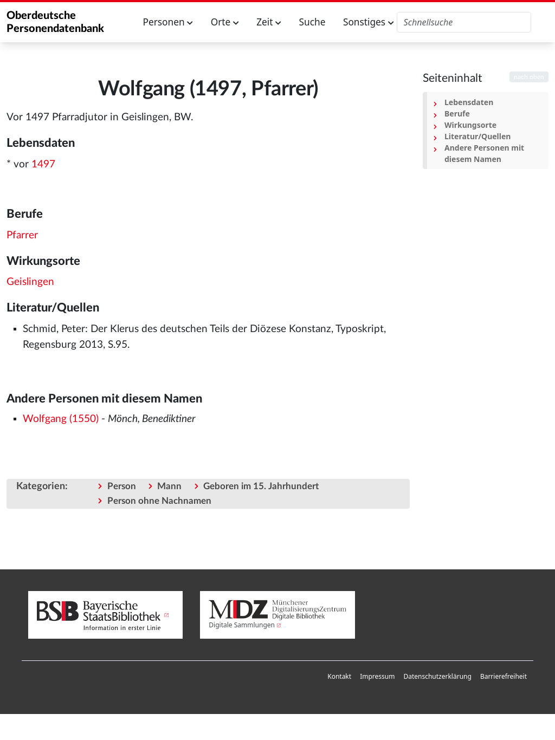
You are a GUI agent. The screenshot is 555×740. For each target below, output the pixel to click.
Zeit (268, 22)
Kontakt (339, 676)
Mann (169, 486)
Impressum (377, 676)
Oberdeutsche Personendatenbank (55, 22)
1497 (43, 164)
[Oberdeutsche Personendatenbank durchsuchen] (464, 22)
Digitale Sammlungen (242, 624)
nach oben (529, 77)
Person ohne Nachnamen (159, 500)
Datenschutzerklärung (437, 676)
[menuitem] (339, 676)
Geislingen (30, 282)
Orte (225, 22)
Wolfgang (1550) (61, 419)
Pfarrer (22, 235)
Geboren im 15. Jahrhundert (261, 486)
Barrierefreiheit (503, 676)
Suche (312, 22)
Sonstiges (368, 22)
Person (121, 486)
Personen (168, 22)
